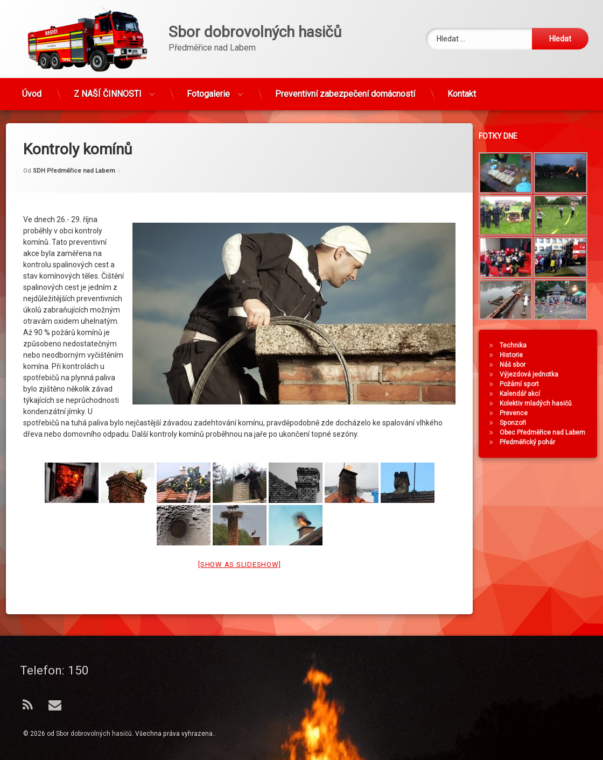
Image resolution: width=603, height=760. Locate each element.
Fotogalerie (208, 89)
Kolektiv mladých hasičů (540, 403)
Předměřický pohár (532, 442)
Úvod (31, 89)
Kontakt (461, 89)
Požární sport (524, 384)
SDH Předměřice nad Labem (74, 150)
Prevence (518, 413)
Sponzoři (517, 423)
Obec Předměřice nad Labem (547, 432)
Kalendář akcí (524, 393)
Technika (517, 345)
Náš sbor (517, 364)
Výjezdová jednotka (533, 374)
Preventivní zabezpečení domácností (345, 89)
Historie (516, 355)
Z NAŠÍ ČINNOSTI (108, 89)
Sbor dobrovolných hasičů (94, 733)
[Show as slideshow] (239, 545)
